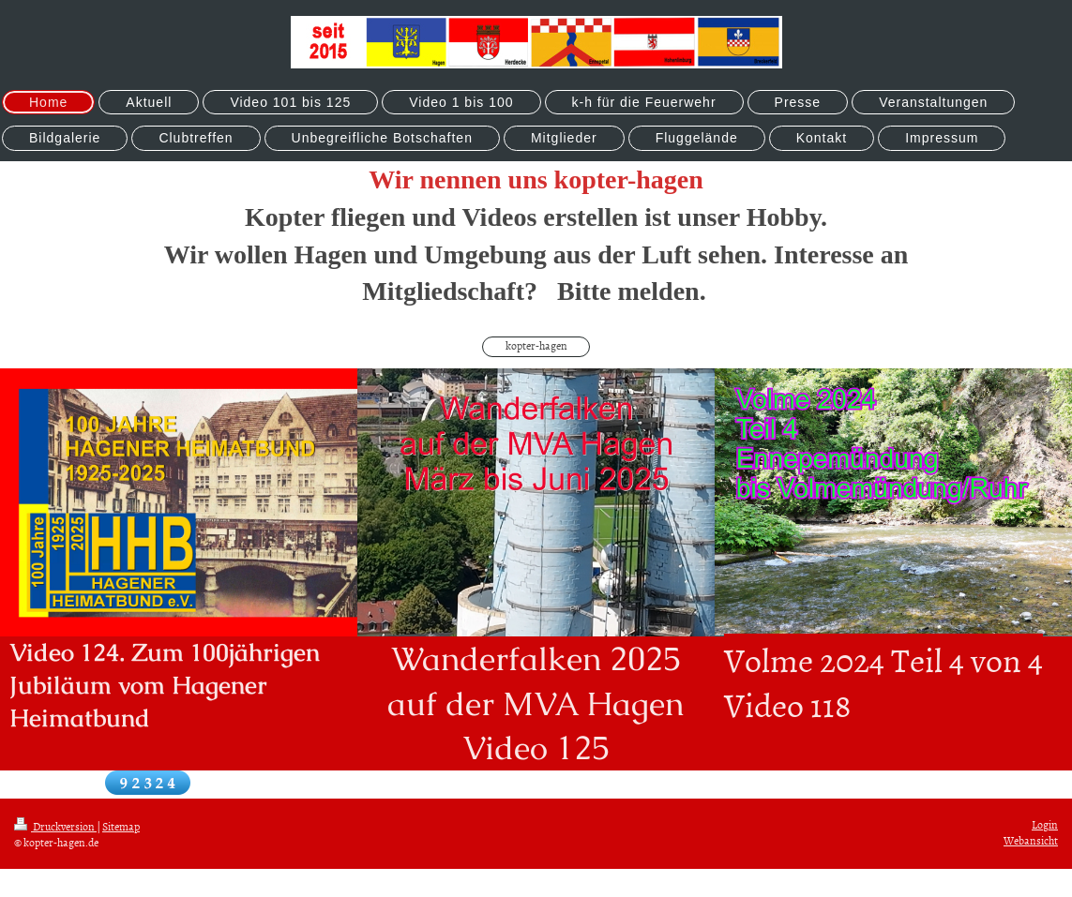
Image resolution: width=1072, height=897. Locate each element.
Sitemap (121, 826)
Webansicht (1031, 840)
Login (1045, 824)
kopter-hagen (536, 345)
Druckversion (55, 826)
